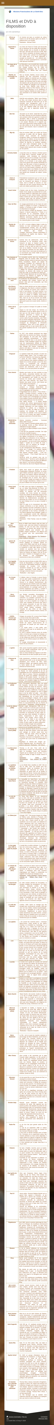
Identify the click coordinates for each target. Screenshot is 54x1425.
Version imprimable (14, 1417)
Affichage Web (42, 1418)
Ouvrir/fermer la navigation (27, 3)
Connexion (44, 1416)
